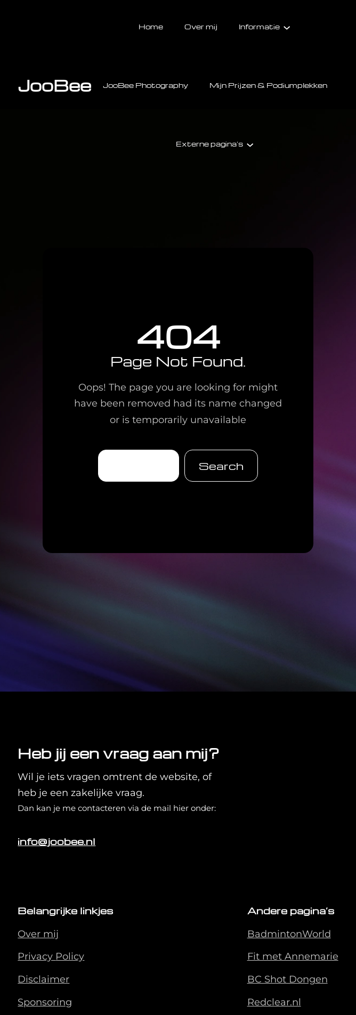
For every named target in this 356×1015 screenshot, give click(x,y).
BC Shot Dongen (287, 979)
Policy (69, 956)
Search (221, 466)
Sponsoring (45, 1002)
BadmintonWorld (289, 934)
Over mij (38, 934)
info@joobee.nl (56, 841)
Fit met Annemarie (292, 956)
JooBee (54, 85)
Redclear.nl (274, 1002)
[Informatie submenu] (286, 26)
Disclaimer (43, 979)
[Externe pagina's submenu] (250, 144)
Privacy (36, 956)
